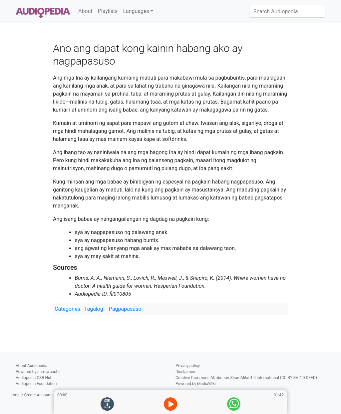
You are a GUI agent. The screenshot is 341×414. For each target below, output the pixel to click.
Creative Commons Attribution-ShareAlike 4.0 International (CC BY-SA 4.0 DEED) (246, 377)
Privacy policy (187, 365)
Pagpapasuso (125, 309)
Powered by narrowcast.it (38, 371)
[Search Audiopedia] (287, 11)
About (85, 11)
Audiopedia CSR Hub (34, 377)
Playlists (108, 11)
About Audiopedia (31, 365)
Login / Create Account (31, 395)
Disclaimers (185, 371)
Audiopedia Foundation (36, 383)
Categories (67, 309)
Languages (136, 11)
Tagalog (93, 309)
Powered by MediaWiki (195, 383)
